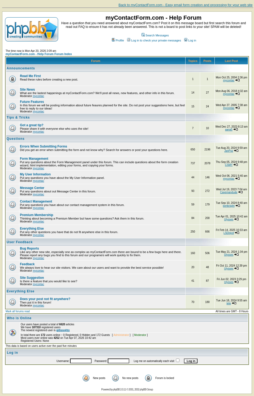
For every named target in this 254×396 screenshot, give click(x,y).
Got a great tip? (32, 125)
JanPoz (228, 150)
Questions (16, 139)
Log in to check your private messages (154, 40)
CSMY (229, 164)
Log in (190, 40)
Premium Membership (36, 215)
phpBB (116, 389)
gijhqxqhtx (63, 330)
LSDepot (228, 232)
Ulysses (228, 219)
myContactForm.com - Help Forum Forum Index (39, 54)
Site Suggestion (32, 278)
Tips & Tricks (18, 117)
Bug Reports (29, 248)
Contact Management (36, 201)
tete (228, 303)
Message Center (32, 188)
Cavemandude (228, 192)
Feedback (27, 264)
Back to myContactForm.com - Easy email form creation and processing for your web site (186, 5)
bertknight (229, 205)
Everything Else (32, 228)
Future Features (32, 102)
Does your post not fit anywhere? (45, 299)
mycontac (228, 80)
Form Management (34, 159)
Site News (27, 89)
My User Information (35, 174)
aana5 (229, 129)
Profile (118, 40)
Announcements (21, 68)
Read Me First (30, 76)
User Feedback (20, 242)
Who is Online (19, 318)
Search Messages (155, 35)
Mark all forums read (18, 311)
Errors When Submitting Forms (43, 146)
